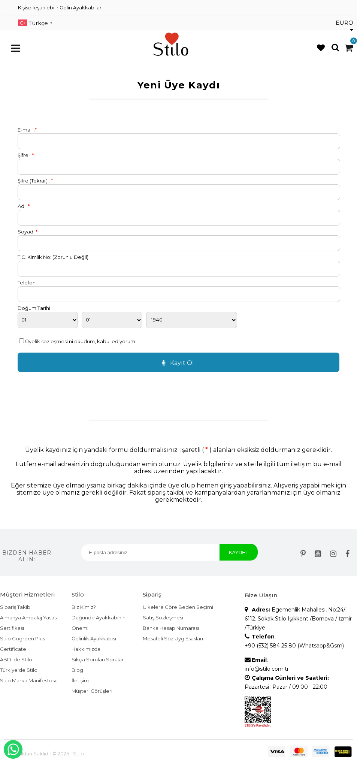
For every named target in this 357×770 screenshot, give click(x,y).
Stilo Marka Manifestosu (29, 680)
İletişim (80, 680)
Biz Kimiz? (84, 607)
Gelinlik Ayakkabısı (94, 638)
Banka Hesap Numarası (171, 628)
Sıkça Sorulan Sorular (98, 659)
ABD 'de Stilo (16, 659)
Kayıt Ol (177, 362)
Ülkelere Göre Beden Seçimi (178, 607)
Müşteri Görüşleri (92, 691)
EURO (344, 26)
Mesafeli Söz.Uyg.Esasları (173, 638)
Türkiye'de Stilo (18, 670)
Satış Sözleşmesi (163, 617)
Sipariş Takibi (15, 607)
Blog (77, 670)
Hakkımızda (86, 649)
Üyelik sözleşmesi (46, 341)
